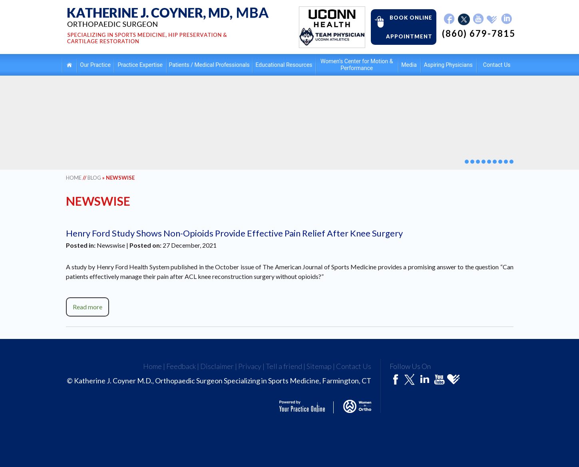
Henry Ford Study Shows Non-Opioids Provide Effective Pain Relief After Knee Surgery (234, 233)
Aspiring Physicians (448, 65)
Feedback (181, 366)
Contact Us (497, 65)
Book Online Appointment (401, 26)
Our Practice (95, 65)
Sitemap (319, 366)
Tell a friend (284, 366)
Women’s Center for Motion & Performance (356, 64)
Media (409, 65)
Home (69, 65)
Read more (87, 307)
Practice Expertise (140, 65)
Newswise (111, 245)
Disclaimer (217, 366)
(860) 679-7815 (478, 33)
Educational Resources (283, 65)
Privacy (249, 366)
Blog (94, 177)
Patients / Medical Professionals (209, 65)
